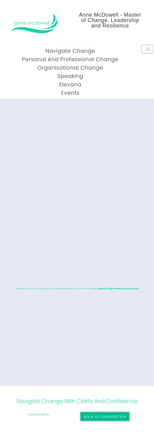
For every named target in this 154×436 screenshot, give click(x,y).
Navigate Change (70, 51)
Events (70, 93)
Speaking (70, 76)
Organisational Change (70, 68)
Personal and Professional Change (70, 59)
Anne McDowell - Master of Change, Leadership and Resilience (110, 20)
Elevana (70, 84)
